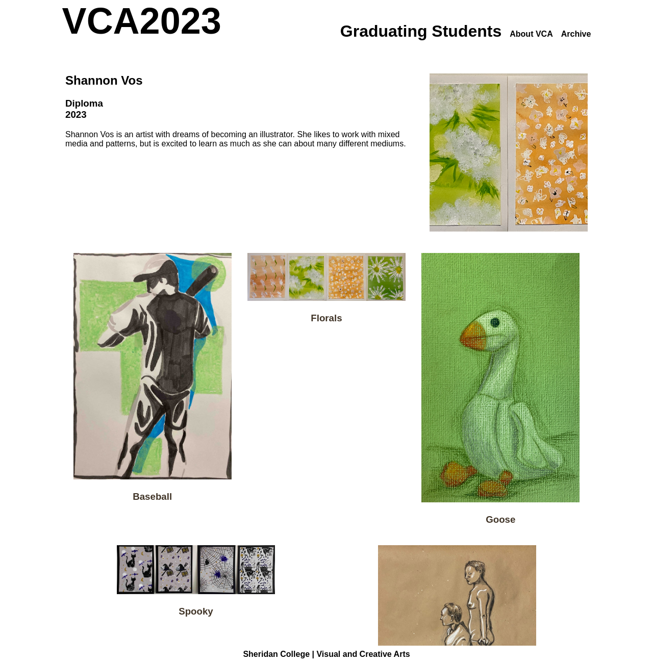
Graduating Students (420, 31)
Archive (576, 34)
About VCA (531, 34)
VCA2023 (141, 21)
